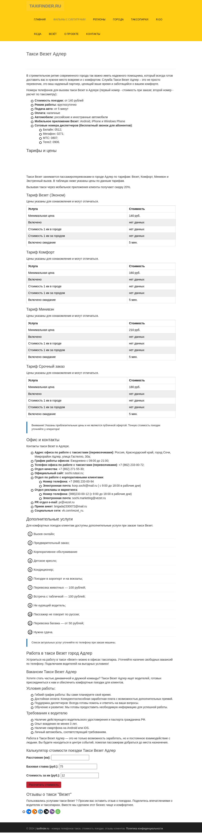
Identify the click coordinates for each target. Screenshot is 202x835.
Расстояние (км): (38, 760)
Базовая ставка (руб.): (42, 768)
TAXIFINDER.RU (45, 7)
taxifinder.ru (43, 830)
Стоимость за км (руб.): (43, 777)
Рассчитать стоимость (44, 787)
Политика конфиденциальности (144, 830)
